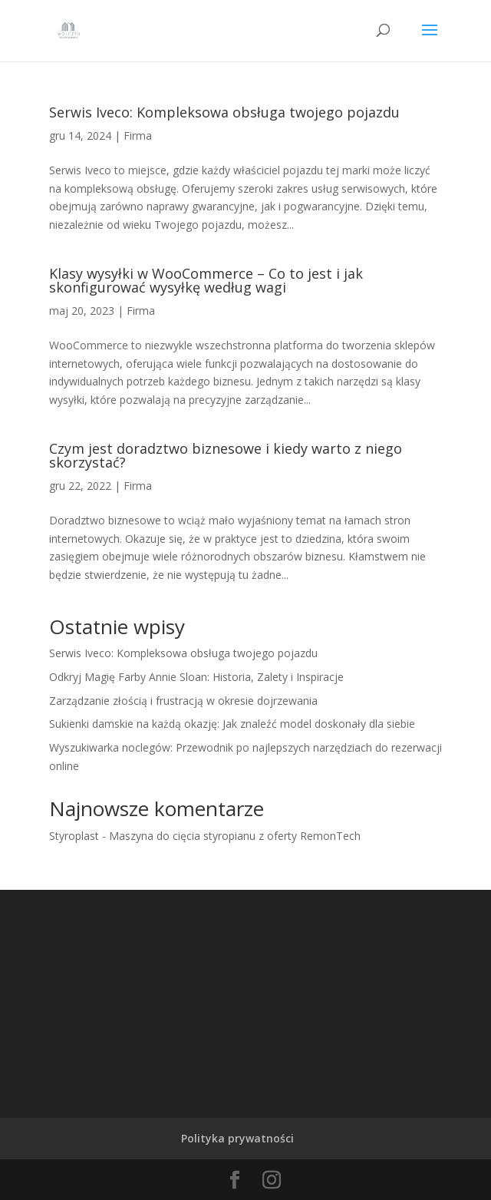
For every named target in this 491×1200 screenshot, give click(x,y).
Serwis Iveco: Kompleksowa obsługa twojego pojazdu (224, 112)
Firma (138, 135)
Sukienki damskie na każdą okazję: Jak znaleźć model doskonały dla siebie (232, 723)
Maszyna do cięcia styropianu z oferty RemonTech (235, 835)
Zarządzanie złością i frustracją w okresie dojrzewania (183, 700)
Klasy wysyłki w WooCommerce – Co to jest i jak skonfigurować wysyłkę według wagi (206, 280)
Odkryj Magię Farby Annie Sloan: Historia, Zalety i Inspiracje (196, 676)
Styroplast (74, 835)
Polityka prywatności (237, 1138)
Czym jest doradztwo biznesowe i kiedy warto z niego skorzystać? (225, 455)
